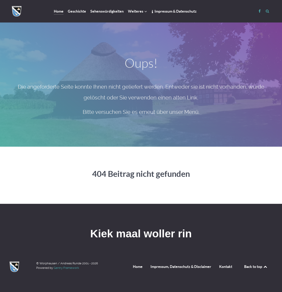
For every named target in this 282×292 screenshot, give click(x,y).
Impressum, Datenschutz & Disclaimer (180, 267)
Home (138, 267)
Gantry (66, 268)
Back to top (256, 267)
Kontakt (225, 267)
